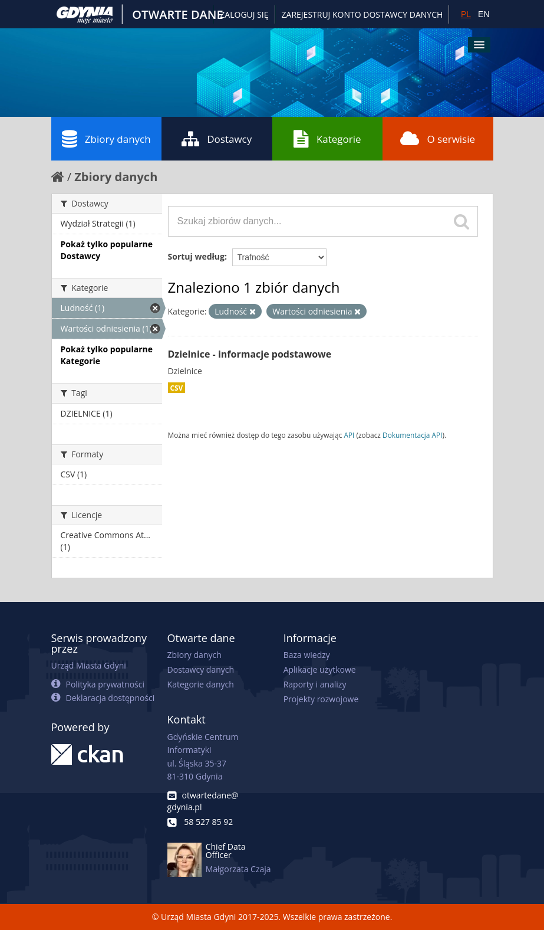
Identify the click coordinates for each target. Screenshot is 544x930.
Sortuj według (196, 256)
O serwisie (437, 139)
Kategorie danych (200, 684)
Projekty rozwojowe (321, 699)
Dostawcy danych (200, 669)
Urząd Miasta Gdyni (88, 665)
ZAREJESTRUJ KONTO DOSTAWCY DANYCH (362, 14)
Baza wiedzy (306, 654)
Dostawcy (217, 139)
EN (483, 14)
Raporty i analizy (315, 684)
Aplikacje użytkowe (319, 669)
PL (466, 14)
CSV (176, 387)
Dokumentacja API (413, 435)
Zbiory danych (106, 139)
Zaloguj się (244, 14)
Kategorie (327, 139)
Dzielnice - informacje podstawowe (250, 354)
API (349, 435)
